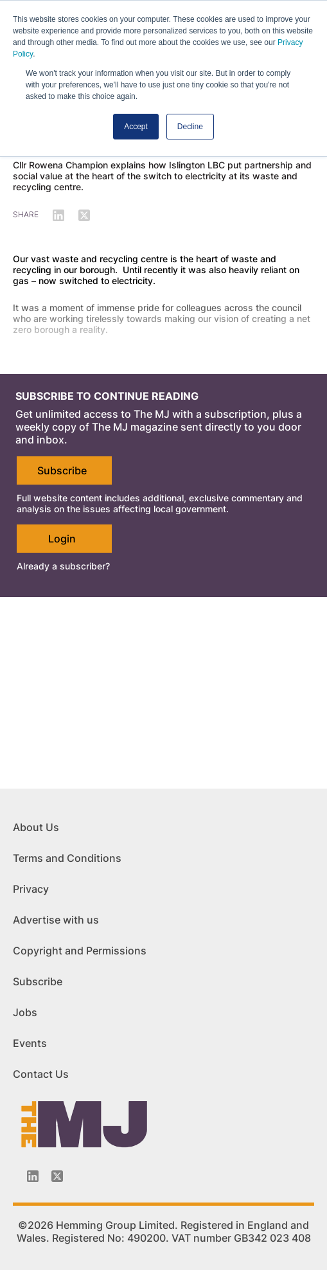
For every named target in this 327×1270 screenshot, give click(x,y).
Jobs (25, 1012)
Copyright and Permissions (79, 950)
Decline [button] (190, 126)
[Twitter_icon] (57, 1176)
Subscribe (62, 470)
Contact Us (41, 1074)
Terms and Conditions (67, 858)
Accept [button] (136, 126)
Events (30, 1043)
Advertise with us (56, 919)
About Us (36, 827)
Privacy (31, 888)
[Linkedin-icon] (33, 1176)
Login (62, 538)
